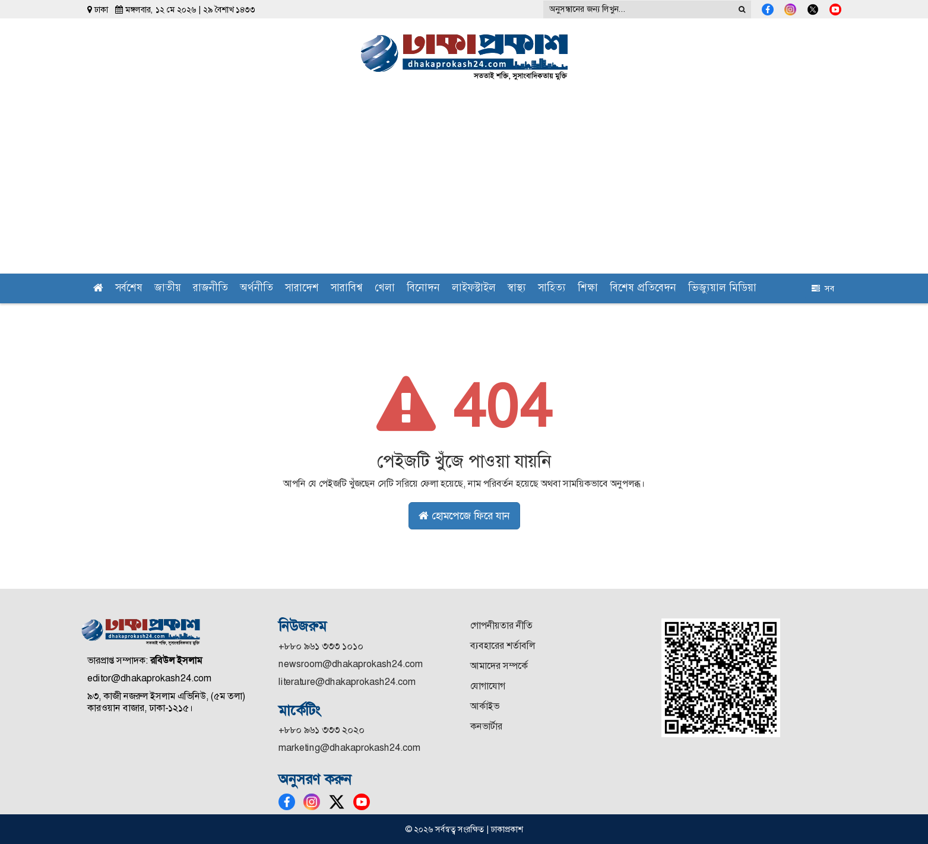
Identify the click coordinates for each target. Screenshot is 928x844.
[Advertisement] (464, 184)
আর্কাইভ (484, 706)
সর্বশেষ (128, 288)
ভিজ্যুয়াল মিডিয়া (722, 288)
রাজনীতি (210, 288)
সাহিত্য (552, 288)
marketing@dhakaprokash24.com (349, 747)
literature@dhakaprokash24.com (347, 681)
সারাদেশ (302, 288)
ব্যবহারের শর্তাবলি (502, 645)
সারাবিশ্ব (347, 288)
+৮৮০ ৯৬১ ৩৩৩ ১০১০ (320, 646)
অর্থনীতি (256, 288)
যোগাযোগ (487, 686)
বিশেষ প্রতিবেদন (643, 288)
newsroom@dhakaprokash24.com (350, 664)
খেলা (385, 288)
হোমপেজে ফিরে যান (464, 516)
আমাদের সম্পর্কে (499, 665)
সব (823, 288)
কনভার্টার (486, 726)
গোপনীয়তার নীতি (501, 625)
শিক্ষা (588, 288)
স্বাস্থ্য (517, 288)
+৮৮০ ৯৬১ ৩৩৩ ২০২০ (321, 730)
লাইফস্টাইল (474, 288)
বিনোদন (423, 288)
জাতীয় (167, 288)
